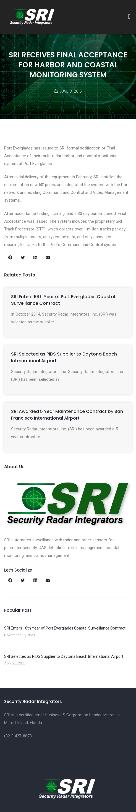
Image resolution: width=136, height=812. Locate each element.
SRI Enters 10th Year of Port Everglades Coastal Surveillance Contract (64, 628)
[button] (129, 16)
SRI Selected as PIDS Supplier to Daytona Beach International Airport (63, 656)
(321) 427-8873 (18, 736)
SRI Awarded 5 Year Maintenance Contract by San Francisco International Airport (67, 414)
